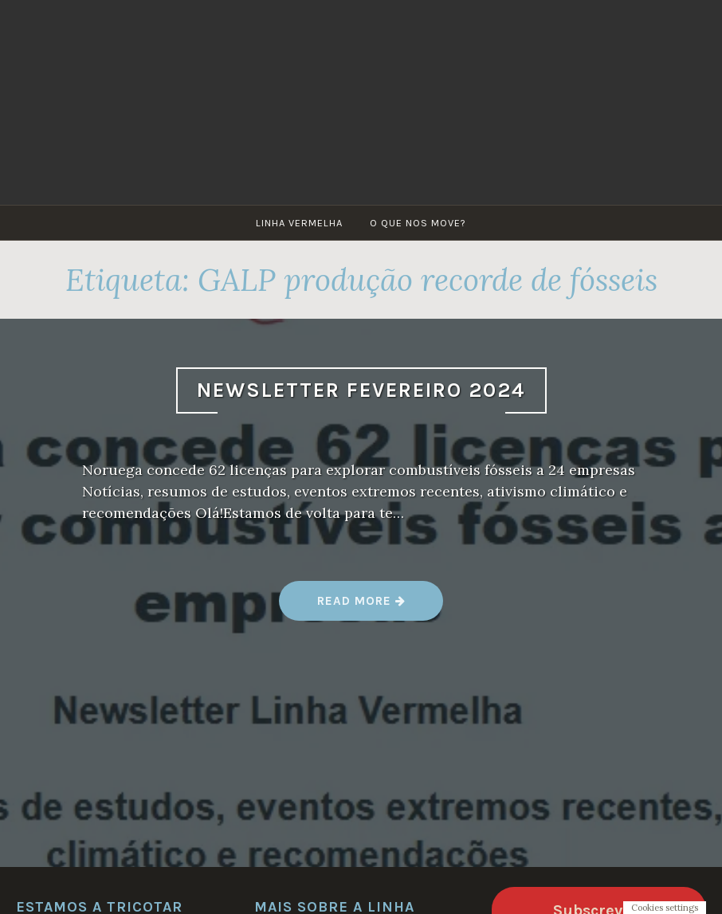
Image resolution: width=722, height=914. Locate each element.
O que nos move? (418, 223)
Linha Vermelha (299, 223)
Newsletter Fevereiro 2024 (361, 390)
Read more (361, 607)
